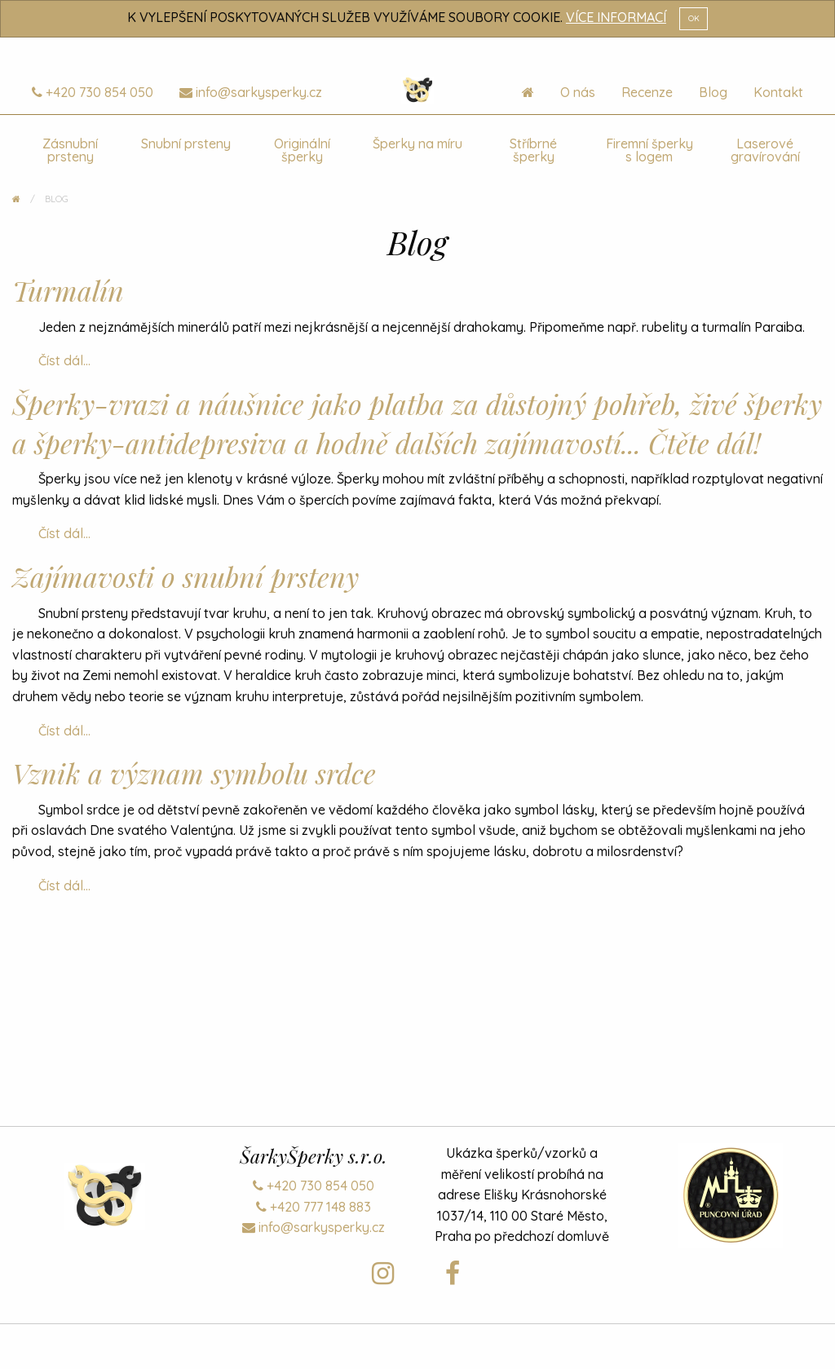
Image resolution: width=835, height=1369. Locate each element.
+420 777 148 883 (313, 1207)
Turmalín (68, 290)
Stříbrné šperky (533, 150)
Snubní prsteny (186, 143)
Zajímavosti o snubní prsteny (185, 576)
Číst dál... (64, 360)
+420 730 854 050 (92, 92)
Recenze (647, 92)
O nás (577, 92)
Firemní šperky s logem (649, 150)
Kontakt (778, 92)
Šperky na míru (417, 143)
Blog (713, 92)
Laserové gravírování (765, 150)
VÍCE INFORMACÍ (616, 17)
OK (694, 18)
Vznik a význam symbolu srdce (194, 773)
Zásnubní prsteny (70, 150)
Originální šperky (302, 150)
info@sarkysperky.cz (250, 92)
